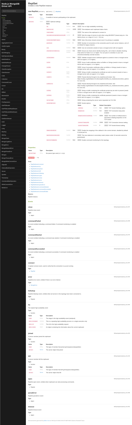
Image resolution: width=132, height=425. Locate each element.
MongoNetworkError (8, 148)
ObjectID (4, 164)
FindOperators (6, 102)
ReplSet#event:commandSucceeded (41, 189)
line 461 (128, 406)
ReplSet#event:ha (36, 166)
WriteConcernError (7, 184)
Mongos (4, 155)
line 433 (128, 378)
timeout (4, 36)
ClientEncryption (6, 69)
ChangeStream (6, 66)
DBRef (4, 92)
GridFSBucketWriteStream (9, 112)
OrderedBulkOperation (8, 168)
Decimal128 (5, 95)
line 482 (128, 248)
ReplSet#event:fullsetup (37, 173)
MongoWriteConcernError (9, 161)
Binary (3, 49)
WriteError (5, 187)
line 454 (128, 276)
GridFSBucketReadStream (9, 108)
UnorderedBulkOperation (9, 181)
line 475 (128, 234)
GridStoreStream (7, 118)
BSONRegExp (6, 52)
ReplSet (4, 15)
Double (4, 99)
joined (4, 30)
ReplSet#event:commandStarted (40, 187)
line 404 (128, 304)
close (3, 19)
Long (3, 128)
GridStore (4, 115)
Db (2, 89)
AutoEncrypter (6, 46)
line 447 (128, 207)
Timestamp (5, 178)
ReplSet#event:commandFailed (39, 191)
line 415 (128, 356)
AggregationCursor (7, 43)
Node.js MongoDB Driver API (10, 5)
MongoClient (5, 138)
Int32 (3, 122)
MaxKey (4, 132)
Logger (4, 125)
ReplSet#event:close (36, 178)
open (3, 33)
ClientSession (6, 72)
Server (4, 171)
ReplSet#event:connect (37, 164)
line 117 (128, 11)
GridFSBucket (6, 105)
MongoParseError (7, 151)
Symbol (4, 174)
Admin (3, 39)
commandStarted (6, 22)
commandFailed (6, 20)
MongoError (5, 145)
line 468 (128, 392)
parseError (5, 35)
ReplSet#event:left (36, 171)
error (3, 26)
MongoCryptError (7, 141)
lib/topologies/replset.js (120, 11)
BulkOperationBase (7, 56)
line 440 (128, 290)
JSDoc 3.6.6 (47, 420)
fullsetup (4, 27)
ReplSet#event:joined (36, 169)
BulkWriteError (6, 59)
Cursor (4, 85)
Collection (4, 79)
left (3, 32)
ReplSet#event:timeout (37, 182)
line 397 (128, 262)
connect (4, 25)
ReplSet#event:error (36, 180)
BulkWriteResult (6, 62)
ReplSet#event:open (36, 175)
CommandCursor (7, 82)
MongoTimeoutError (7, 158)
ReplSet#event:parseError (38, 184)
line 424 (128, 333)
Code (3, 76)
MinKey (4, 135)
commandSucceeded (7, 23)
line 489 (128, 221)
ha (3, 29)
